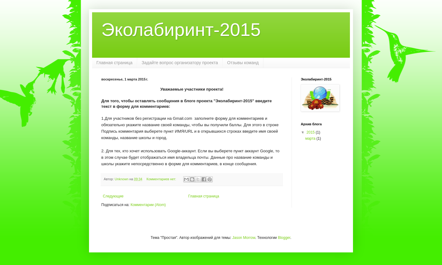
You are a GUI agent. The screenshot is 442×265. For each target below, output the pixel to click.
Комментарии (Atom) (148, 205)
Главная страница (114, 62)
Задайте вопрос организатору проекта (180, 62)
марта (310, 138)
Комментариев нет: (161, 179)
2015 (311, 132)
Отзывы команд (243, 62)
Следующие (113, 196)
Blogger (284, 238)
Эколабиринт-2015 (181, 29)
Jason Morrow (243, 238)
